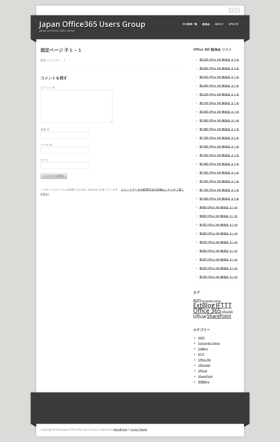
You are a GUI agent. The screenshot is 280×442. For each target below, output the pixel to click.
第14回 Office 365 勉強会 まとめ (219, 164)
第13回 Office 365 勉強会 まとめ (219, 172)
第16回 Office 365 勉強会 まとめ (219, 146)
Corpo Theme (138, 429)
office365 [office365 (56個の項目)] (227, 311)
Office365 (204, 365)
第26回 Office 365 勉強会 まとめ (219, 68)
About (219, 24)
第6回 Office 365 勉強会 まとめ (218, 233)
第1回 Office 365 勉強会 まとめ (218, 277)
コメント (47, 87)
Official (202, 371)
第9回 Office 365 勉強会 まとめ (218, 207)
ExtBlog (203, 349)
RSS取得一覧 (189, 24)
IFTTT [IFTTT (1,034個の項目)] (224, 305)
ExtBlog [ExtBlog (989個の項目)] (204, 305)
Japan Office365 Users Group (92, 24)
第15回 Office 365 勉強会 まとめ (219, 155)
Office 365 (204, 360)
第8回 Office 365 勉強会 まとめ (218, 216)
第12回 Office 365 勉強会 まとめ (219, 181)
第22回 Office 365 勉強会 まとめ (219, 94)
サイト (44, 160)
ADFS (201, 338)
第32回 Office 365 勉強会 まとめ (219, 59)
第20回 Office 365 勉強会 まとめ (219, 112)
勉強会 (206, 24)
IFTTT (201, 354)
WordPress (120, 429)
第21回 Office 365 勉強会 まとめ (219, 103)
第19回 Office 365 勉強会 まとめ (219, 120)
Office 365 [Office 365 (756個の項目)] (207, 310)
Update (233, 24)
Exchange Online (209, 343)
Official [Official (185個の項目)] (199, 316)
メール (46, 144)
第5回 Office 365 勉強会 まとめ (218, 242)
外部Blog (203, 382)
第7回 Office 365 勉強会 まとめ (218, 225)
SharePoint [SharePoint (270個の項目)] (219, 316)
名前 (44, 129)
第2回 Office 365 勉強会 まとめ (218, 268)
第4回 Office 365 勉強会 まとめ (218, 251)
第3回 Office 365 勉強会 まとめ (218, 259)
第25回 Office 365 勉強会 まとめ (219, 77)
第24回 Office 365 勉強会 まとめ (219, 86)
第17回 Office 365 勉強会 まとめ (219, 138)
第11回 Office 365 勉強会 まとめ (219, 190)
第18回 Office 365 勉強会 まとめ (219, 129)
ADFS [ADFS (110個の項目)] (197, 300)
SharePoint (205, 376)
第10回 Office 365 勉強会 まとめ (219, 199)
